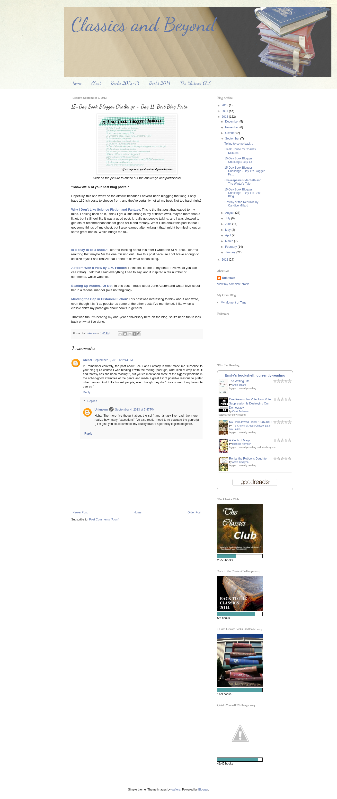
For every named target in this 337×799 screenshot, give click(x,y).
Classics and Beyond (143, 24)
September (232, 138)
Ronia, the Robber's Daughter (248, 458)
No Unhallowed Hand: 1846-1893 (250, 422)
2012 (225, 259)
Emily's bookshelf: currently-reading (255, 375)
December (232, 121)
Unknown (101, 409)
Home (76, 83)
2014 (225, 111)
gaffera (175, 789)
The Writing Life (239, 381)
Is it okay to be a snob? (89, 250)
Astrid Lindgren (240, 462)
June (228, 224)
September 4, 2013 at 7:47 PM (134, 409)
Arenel (87, 360)
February (231, 246)
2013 (225, 116)
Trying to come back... (238, 143)
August (230, 212)
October (230, 133)
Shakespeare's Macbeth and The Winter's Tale (242, 182)
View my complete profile (233, 284)
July (228, 218)
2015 (225, 105)
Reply (86, 392)
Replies (92, 401)
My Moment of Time (233, 302)
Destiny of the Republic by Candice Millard (241, 203)
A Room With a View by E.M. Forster (98, 268)
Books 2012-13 (125, 83)
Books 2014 (159, 83)
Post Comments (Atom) (104, 519)
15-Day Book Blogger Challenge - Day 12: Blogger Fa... (244, 171)
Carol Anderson (240, 411)
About (96, 83)
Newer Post (80, 512)
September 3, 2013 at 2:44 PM (113, 360)
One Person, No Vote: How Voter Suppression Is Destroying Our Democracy (250, 403)
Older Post (194, 512)
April (228, 235)
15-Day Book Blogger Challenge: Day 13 (238, 160)
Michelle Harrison (241, 444)
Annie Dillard (239, 385)
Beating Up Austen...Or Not (92, 286)
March (229, 241)
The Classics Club (195, 83)
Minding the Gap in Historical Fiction (99, 299)
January (230, 252)
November (232, 127)
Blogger (203, 789)
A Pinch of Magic (240, 440)
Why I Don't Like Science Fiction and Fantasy (105, 209)
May (228, 229)
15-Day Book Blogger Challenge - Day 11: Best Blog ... (242, 193)
